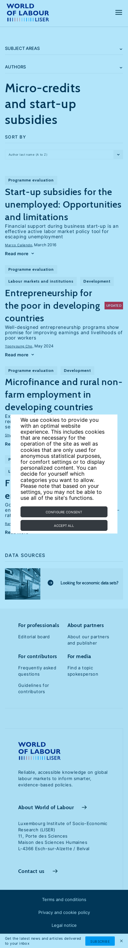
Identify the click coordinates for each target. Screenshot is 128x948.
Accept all (64, 526)
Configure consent (64, 512)
